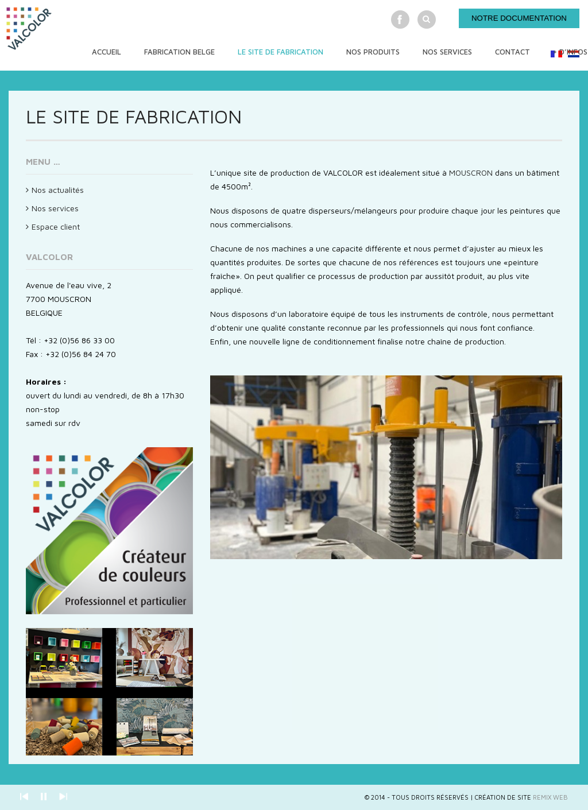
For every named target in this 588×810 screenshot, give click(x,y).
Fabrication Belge (179, 51)
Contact (512, 51)
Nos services (447, 51)
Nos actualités (58, 190)
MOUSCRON (471, 172)
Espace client (56, 226)
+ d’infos (570, 51)
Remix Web (550, 797)
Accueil (106, 51)
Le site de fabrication (280, 51)
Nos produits (373, 51)
